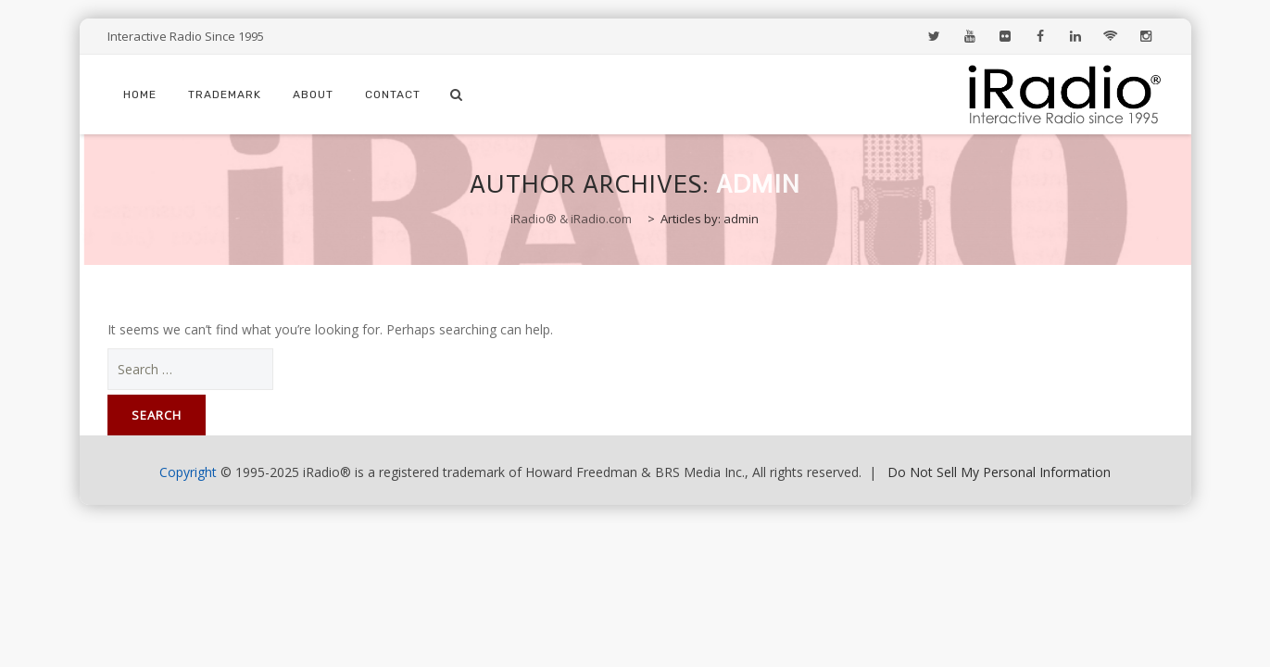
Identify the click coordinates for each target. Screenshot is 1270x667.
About (313, 94)
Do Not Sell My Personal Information (999, 472)
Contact (393, 94)
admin (758, 184)
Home (140, 94)
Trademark (224, 94)
